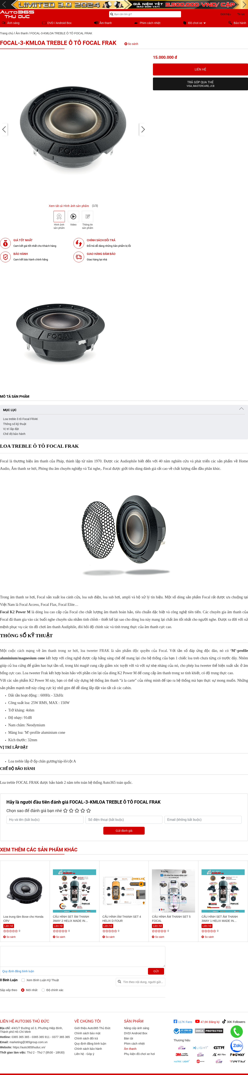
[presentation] (4, 129)
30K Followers (233, 1021)
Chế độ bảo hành (14, 433)
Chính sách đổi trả (86, 1038)
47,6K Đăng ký (207, 1021)
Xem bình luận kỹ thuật (42, 980)
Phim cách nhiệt (134, 1043)
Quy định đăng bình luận (18, 971)
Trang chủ (6, 33)
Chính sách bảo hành (88, 1048)
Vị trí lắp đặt (11, 429)
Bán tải (128, 1038)
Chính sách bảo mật (87, 1033)
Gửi (156, 971)
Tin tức (241, 14)
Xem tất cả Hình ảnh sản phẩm (69, 206)
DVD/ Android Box (135, 1033)
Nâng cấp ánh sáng (136, 1028)
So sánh (131, 43)
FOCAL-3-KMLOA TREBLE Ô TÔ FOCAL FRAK (61, 33)
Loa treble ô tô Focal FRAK (20, 419)
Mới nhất (31, 990)
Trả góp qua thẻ (200, 83)
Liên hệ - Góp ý (84, 1054)
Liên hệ (200, 69)
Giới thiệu (225, 14)
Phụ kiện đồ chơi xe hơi (139, 1054)
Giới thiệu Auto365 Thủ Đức (92, 1028)
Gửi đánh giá (124, 830)
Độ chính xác (54, 990)
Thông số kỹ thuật (14, 424)
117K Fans (183, 1021)
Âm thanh (22, 33)
